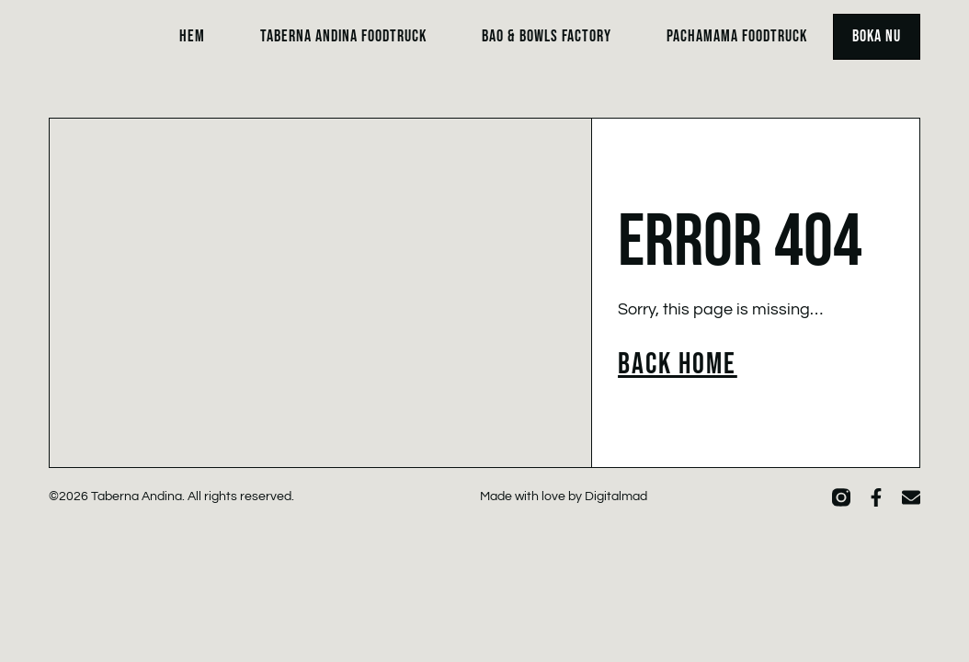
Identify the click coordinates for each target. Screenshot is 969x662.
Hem (192, 36)
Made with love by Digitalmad (563, 496)
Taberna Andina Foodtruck (343, 36)
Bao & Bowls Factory (546, 36)
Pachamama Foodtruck (737, 36)
